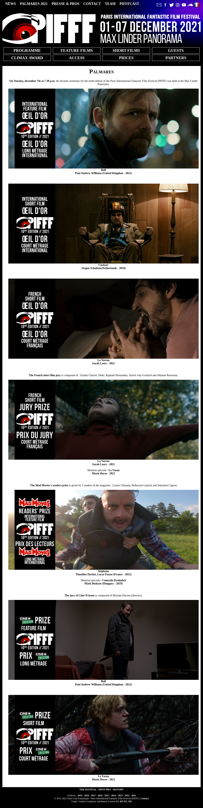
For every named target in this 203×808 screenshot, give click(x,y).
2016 (100, 795)
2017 (93, 795)
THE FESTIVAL (88, 789)
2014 (113, 795)
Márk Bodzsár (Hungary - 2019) (105, 582)
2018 (86, 795)
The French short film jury (45, 375)
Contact (145, 798)
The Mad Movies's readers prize (49, 485)
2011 (133, 795)
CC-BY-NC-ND (124, 801)
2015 (106, 795)
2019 (80, 795)
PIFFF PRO (105, 789)
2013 (120, 795)
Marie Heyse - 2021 (106, 472)
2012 (127, 795)
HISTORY (118, 789)
